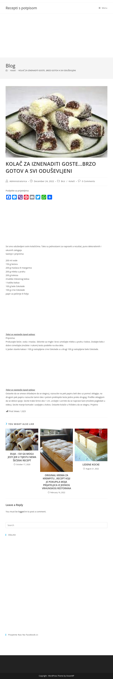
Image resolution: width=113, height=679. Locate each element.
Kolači (72, 181)
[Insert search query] (56, 525)
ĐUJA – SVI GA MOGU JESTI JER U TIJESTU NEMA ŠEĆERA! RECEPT (22, 457)
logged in (22, 511)
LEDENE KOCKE (91, 464)
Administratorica (18, 181)
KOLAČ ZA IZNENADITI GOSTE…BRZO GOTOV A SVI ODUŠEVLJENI (47, 70)
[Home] (7, 70)
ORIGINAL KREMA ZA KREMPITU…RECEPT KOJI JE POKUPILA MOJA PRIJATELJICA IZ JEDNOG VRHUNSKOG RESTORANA (56, 482)
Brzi (63, 181)
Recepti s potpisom (21, 7)
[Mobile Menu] (103, 8)
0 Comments (88, 181)
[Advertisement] (56, 35)
